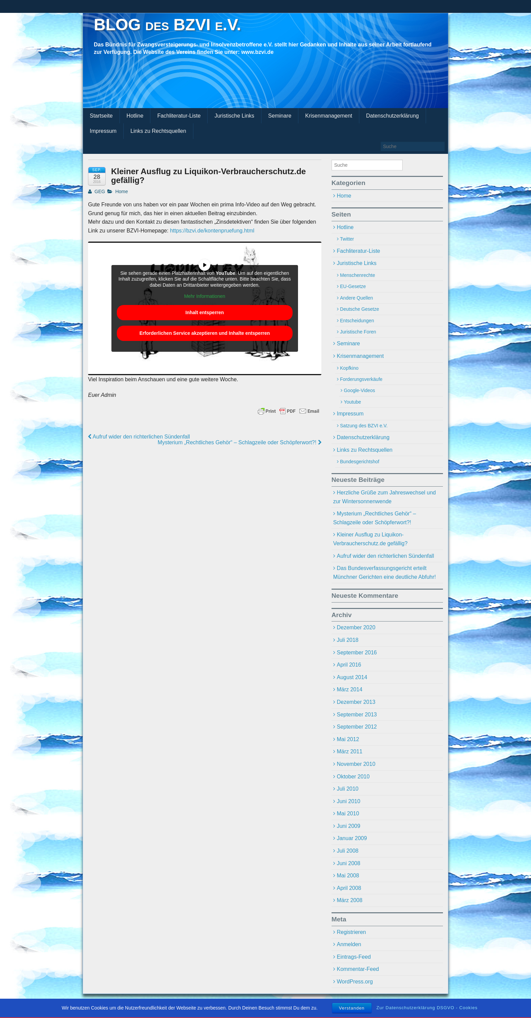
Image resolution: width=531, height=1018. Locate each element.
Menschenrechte (357, 275)
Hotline (135, 116)
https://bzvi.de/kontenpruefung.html (212, 230)
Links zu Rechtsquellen (158, 131)
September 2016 (357, 652)
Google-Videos (359, 390)
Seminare (279, 116)
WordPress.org (355, 981)
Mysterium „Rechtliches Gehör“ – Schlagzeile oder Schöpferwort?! (239, 442)
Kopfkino (349, 368)
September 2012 (357, 727)
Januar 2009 (352, 838)
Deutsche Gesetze (359, 309)
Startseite (101, 116)
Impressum (103, 131)
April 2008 (349, 888)
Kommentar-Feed (358, 969)
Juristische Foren (358, 331)
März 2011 (349, 751)
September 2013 (357, 714)
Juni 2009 (348, 826)
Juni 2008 (348, 863)
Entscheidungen (357, 320)
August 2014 (352, 677)
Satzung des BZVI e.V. (363, 425)
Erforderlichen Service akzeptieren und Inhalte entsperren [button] (205, 333)
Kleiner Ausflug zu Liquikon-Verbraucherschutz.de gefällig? (370, 539)
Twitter (347, 239)
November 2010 (356, 764)
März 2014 (349, 689)
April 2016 (349, 665)
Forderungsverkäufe (361, 379)
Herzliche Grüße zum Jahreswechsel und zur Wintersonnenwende (384, 497)
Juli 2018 (347, 640)
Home (121, 191)
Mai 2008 (348, 875)
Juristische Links (234, 116)
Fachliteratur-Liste (178, 116)
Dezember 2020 (356, 627)
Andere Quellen (356, 298)
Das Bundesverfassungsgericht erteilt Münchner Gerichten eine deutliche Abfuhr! (384, 572)
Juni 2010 (348, 801)
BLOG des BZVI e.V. (167, 25)
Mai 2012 (348, 739)
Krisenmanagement (328, 116)
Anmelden (349, 944)
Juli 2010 (347, 789)
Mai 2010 (348, 813)
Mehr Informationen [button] (204, 296)
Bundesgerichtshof (359, 461)
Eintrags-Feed (354, 957)
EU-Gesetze (353, 286)
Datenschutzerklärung (392, 116)
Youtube (352, 402)
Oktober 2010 (353, 776)
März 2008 (349, 900)
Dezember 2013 (356, 702)
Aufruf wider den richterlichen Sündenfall (139, 437)
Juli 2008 (347, 851)
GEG (96, 191)
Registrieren (351, 932)
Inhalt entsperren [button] (205, 312)
